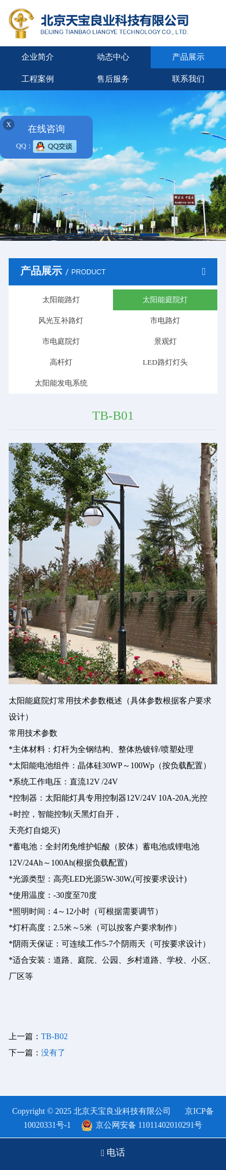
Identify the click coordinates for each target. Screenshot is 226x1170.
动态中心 (113, 57)
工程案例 (37, 79)
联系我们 (188, 79)
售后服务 (113, 79)
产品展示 (188, 57)
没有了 (53, 1052)
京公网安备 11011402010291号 (149, 1125)
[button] (76, 234)
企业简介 (37, 57)
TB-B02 (54, 1036)
